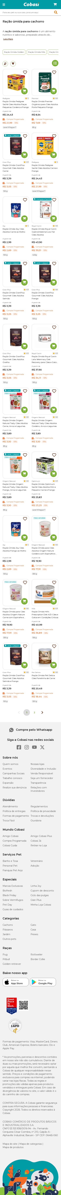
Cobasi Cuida (10, 845)
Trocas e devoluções (42, 815)
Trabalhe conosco (12, 778)
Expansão (8, 782)
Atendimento (10, 806)
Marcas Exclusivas (13, 885)
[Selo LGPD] (15, 1033)
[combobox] (30, 12)
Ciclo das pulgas (40, 895)
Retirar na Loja (39, 845)
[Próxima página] (42, 712)
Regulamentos (39, 806)
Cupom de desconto (42, 890)
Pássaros (8, 929)
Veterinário (37, 861)
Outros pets (9, 939)
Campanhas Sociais (13, 773)
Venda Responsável (42, 773)
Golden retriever (12, 963)
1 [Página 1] (26, 712)
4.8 (56, 98)
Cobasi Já (36, 840)
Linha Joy (36, 885)
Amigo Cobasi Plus (41, 836)
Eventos (7, 768)
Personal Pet (10, 865)
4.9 (27, 162)
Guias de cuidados (13, 909)
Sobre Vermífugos (13, 900)
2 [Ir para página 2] (34, 712)
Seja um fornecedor (42, 778)
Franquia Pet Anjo (13, 870)
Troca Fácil (8, 820)
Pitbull (6, 959)
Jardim (6, 934)
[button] (4, 4)
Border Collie (38, 959)
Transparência (38, 782)
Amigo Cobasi (10, 836)
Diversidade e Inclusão (43, 768)
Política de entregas (14, 811)
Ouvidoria (36, 820)
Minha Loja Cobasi (41, 904)
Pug (5, 954)
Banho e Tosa (10, 861)
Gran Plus (36, 900)
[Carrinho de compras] (55, 4)
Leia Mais (8, 39)
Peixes (34, 934)
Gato (33, 924)
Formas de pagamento (16, 815)
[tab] (5, 63)
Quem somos (10, 764)
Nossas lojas (37, 764)
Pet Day (7, 904)
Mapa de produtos (13, 1147)
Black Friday (9, 895)
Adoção (35, 865)
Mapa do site (10, 1143)
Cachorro (8, 924)
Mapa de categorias (30, 1143)
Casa (33, 929)
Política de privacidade (43, 811)
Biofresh (7, 890)
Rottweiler (36, 954)
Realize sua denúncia (15, 787)
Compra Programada (14, 840)
